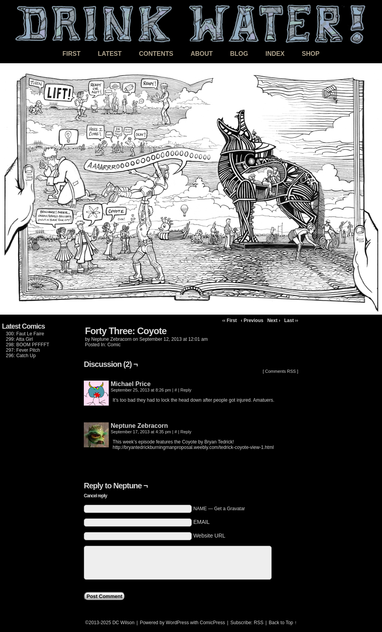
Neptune (127, 485)
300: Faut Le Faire (25, 333)
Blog (239, 53)
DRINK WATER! (191, 23)
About (202, 53)
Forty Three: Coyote (125, 331)
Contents (156, 53)
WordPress (177, 622)
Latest (110, 53)
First (71, 53)
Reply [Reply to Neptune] (185, 431)
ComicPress (212, 622)
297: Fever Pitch (23, 350)
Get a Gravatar (229, 508)
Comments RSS (280, 371)
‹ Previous (252, 320)
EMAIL (201, 522)
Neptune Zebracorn (111, 339)
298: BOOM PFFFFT (27, 344)
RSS (259, 622)
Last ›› (291, 320)
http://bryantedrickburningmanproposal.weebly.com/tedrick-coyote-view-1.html (193, 447)
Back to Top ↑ (283, 622)
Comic (113, 344)
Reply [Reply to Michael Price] (185, 390)
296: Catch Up (21, 355)
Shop (310, 53)
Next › (273, 320)
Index (275, 53)
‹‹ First (229, 320)
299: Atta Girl (19, 339)
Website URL (209, 535)
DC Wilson (123, 622)
